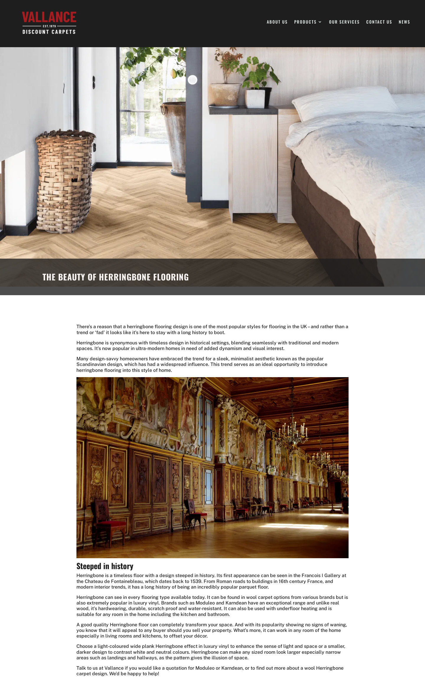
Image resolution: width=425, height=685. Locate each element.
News (404, 22)
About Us (277, 22)
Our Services (344, 22)
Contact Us (379, 22)
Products (305, 22)
